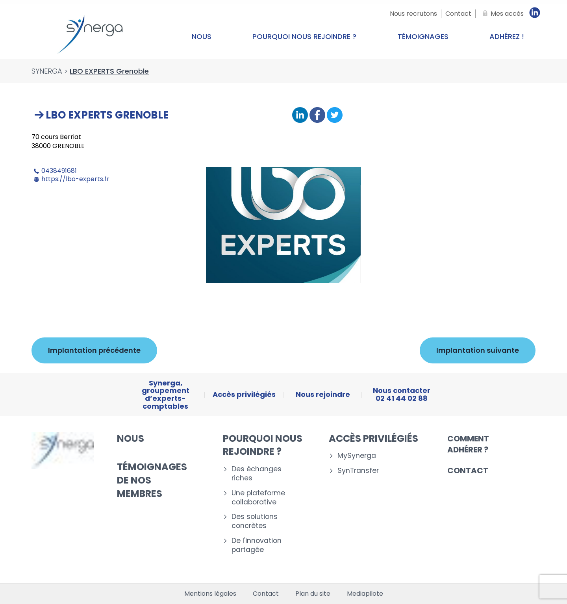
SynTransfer (358, 470)
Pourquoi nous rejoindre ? (304, 36)
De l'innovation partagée (257, 545)
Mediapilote (365, 593)
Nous (201, 36)
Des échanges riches (257, 474)
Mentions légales (210, 593)
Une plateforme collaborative (258, 498)
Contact (467, 470)
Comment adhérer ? (468, 444)
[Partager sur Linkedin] (300, 115)
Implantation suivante (477, 350)
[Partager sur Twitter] (335, 115)
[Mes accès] (502, 13)
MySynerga (356, 455)
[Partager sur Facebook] (317, 115)
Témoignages (423, 36)
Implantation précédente (94, 350)
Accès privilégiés (373, 438)
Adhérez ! (506, 36)
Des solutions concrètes (255, 521)
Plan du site (312, 593)
